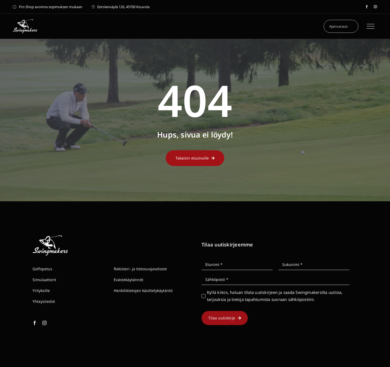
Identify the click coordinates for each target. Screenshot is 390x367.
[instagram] (375, 6)
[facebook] (366, 6)
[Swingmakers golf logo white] (25, 21)
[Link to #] (370, 26)
